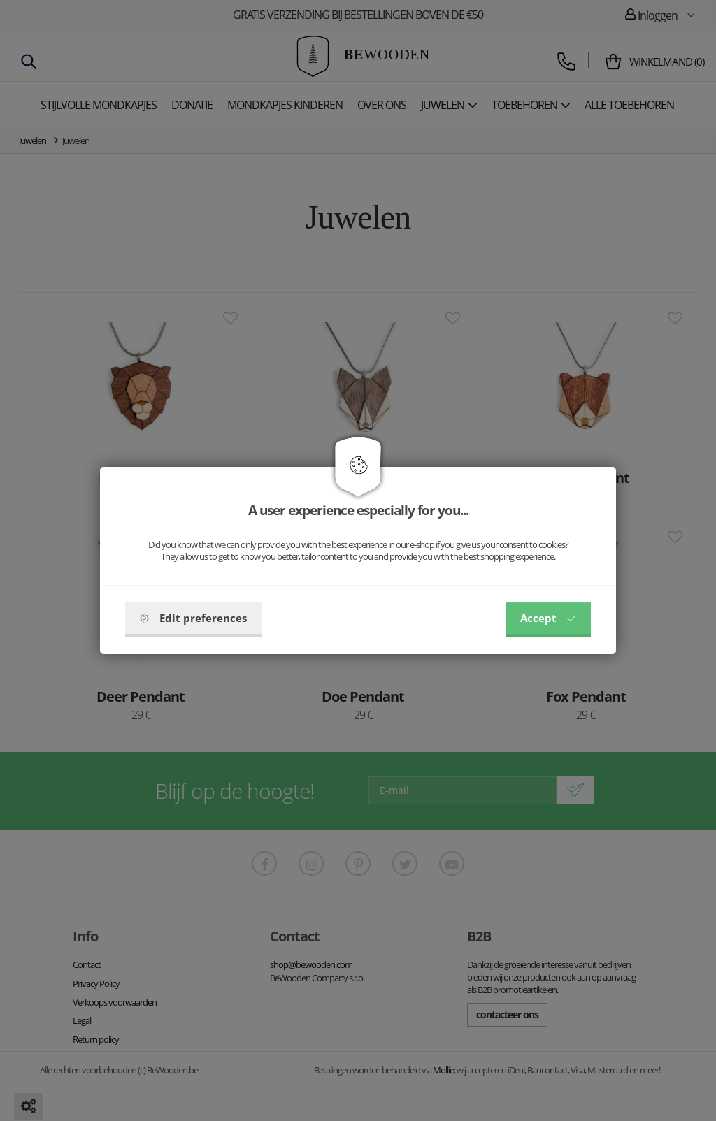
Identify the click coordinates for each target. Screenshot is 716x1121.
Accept (548, 618)
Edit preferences (193, 618)
